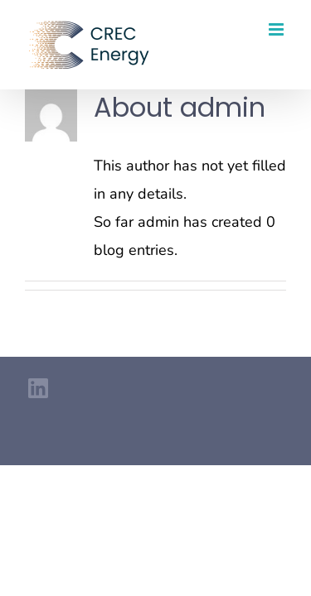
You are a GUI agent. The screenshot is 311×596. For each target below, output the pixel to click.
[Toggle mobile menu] (277, 29)
